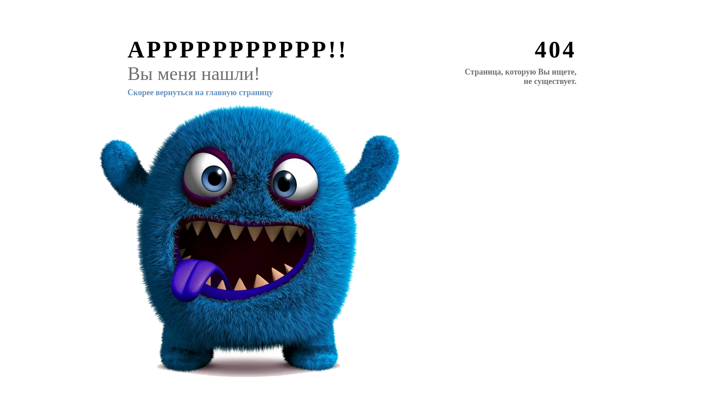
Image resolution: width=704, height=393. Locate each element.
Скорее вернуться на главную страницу (200, 92)
